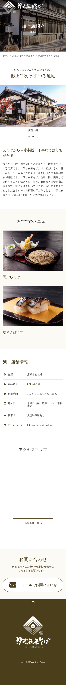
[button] (29, 136)
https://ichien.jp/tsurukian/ (40, 425)
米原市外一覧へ (33, 523)
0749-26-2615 (34, 384)
